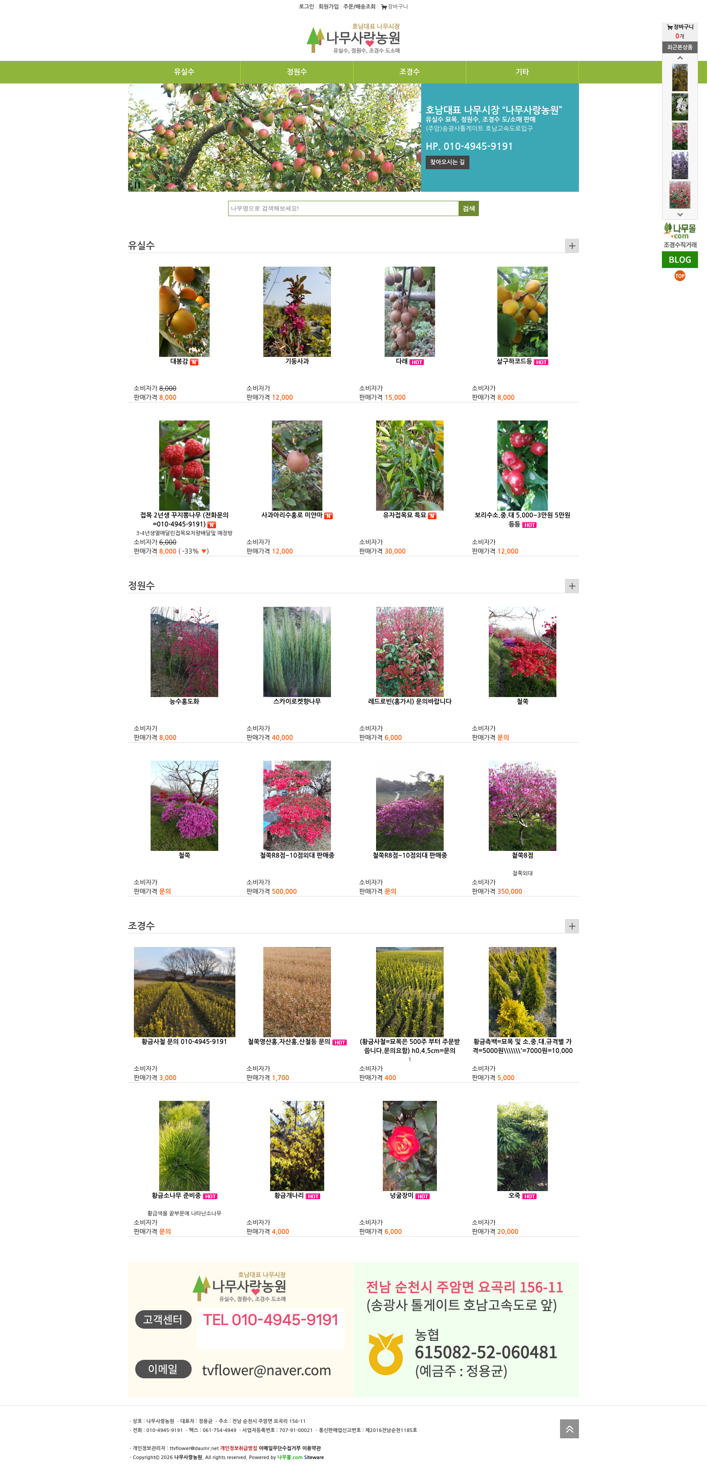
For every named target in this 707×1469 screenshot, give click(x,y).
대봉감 (179, 361)
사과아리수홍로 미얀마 (292, 515)
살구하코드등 (515, 361)
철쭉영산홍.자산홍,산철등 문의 (289, 1042)
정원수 (297, 72)
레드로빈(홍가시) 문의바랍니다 (409, 701)
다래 (402, 361)
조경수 (409, 72)
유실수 (184, 72)
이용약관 (311, 1448)
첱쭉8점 (522, 855)
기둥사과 (297, 361)
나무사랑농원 (188, 1457)
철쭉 (522, 701)
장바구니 (394, 6)
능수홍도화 (184, 701)
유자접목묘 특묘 (405, 515)
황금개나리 (289, 1195)
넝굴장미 (402, 1195)
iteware (314, 1457)
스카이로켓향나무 (297, 701)
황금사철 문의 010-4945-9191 (184, 1042)
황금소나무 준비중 (176, 1195)
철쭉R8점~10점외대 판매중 (297, 855)
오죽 (514, 1195)
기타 (522, 72)
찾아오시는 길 (447, 162)
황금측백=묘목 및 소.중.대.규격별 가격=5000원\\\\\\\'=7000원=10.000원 (523, 1051)
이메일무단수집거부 (280, 1448)
